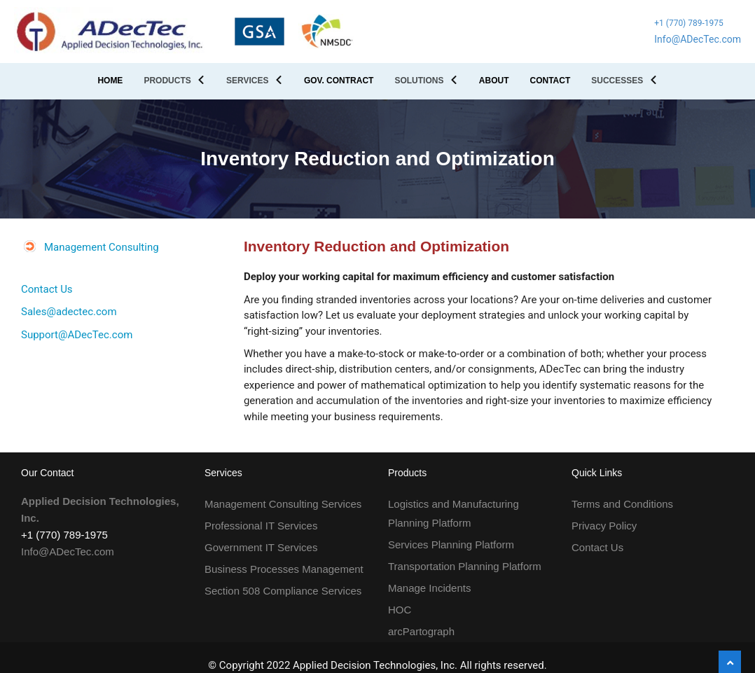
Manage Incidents (429, 588)
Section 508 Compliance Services (283, 591)
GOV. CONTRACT (339, 80)
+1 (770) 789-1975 (688, 23)
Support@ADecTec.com (76, 334)
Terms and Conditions (622, 504)
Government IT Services (261, 547)
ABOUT (494, 80)
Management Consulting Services (283, 504)
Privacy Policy (604, 526)
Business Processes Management (284, 569)
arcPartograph (421, 631)
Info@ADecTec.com (697, 39)
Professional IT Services (261, 526)
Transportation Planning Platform (464, 566)
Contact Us (47, 289)
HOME (110, 80)
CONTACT (549, 80)
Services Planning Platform (451, 544)
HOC (399, 610)
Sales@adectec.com (69, 311)
